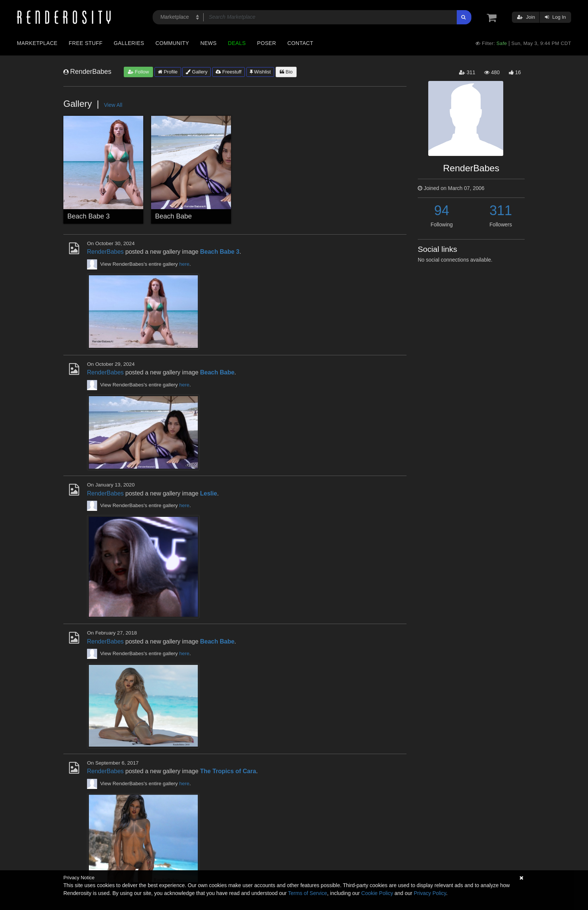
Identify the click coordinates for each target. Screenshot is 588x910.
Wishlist (260, 72)
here (184, 264)
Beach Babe (173, 216)
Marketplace (37, 43)
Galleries (129, 43)
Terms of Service (307, 893)
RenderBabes (105, 251)
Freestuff (229, 72)
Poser (266, 43)
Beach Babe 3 (89, 216)
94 (441, 210)
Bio (286, 72)
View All (113, 105)
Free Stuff (85, 43)
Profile (167, 72)
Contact (300, 43)
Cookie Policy (377, 893)
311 (500, 210)
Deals (237, 43)
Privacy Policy (430, 893)
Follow (138, 72)
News (208, 43)
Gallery (196, 72)
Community (172, 43)
